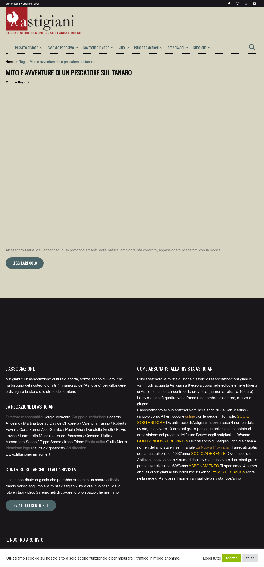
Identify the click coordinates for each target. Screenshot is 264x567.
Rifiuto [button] (249, 558)
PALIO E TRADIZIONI (148, 47)
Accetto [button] (231, 558)
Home (10, 62)
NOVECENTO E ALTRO (98, 47)
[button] (252, 49)
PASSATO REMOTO (29, 47)
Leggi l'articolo (24, 177)
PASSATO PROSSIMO (63, 47)
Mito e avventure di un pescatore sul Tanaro (69, 72)
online (190, 330)
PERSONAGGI (178, 47)
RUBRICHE (201, 47)
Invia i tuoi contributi (31, 419)
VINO (124, 47)
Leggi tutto (212, 558)
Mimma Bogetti (17, 82)
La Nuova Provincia (212, 361)
